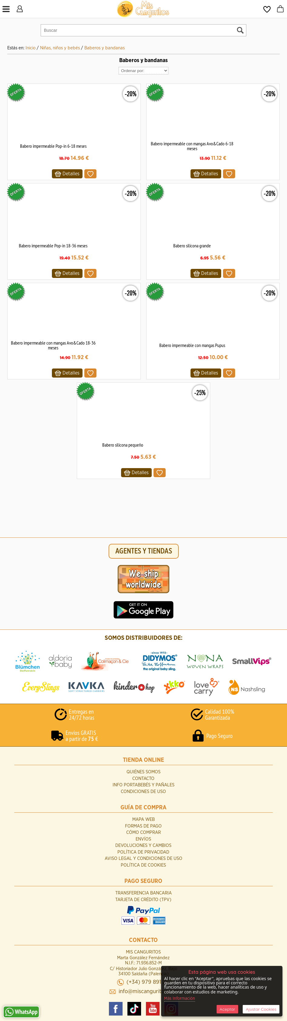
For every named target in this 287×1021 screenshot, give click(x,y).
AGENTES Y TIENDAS (143, 551)
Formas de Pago (143, 826)
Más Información (179, 998)
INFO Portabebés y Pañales (143, 785)
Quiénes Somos (143, 772)
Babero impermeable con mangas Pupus (192, 345)
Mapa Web (143, 819)
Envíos (143, 839)
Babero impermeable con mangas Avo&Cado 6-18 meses (192, 145)
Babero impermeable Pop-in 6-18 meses (53, 146)
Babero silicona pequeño (122, 445)
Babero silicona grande (192, 246)
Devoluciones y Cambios (143, 845)
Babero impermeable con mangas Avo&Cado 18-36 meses (53, 345)
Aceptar (227, 1009)
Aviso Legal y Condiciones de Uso (143, 858)
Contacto (143, 778)
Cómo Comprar (143, 832)
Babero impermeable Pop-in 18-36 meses (53, 246)
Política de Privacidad (143, 852)
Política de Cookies (143, 865)
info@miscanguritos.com (149, 991)
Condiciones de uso (143, 791)
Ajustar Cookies (261, 1009)
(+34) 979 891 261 (149, 982)
